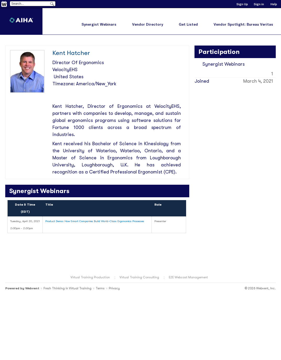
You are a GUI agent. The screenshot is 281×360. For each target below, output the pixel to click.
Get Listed (188, 24)
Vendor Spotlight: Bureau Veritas (243, 24)
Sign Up (242, 4)
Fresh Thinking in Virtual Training (67, 288)
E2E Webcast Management (188, 277)
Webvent (32, 288)
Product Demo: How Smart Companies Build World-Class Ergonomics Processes (94, 221)
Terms (100, 288)
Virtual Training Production (90, 277)
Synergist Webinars (99, 24)
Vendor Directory (147, 24)
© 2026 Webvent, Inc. (260, 288)
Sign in (259, 4)
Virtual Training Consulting (139, 277)
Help (274, 4)
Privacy (114, 288)
